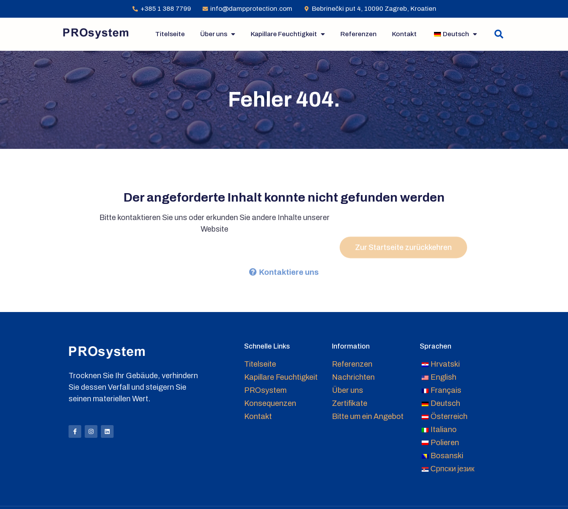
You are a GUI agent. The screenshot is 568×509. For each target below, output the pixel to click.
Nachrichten (353, 377)
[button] (499, 34)
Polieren (445, 442)
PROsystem (265, 390)
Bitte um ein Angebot (368, 416)
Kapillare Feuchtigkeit (288, 34)
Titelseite (170, 34)
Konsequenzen (270, 403)
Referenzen (358, 34)
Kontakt (404, 34)
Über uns (217, 34)
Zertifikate (349, 403)
